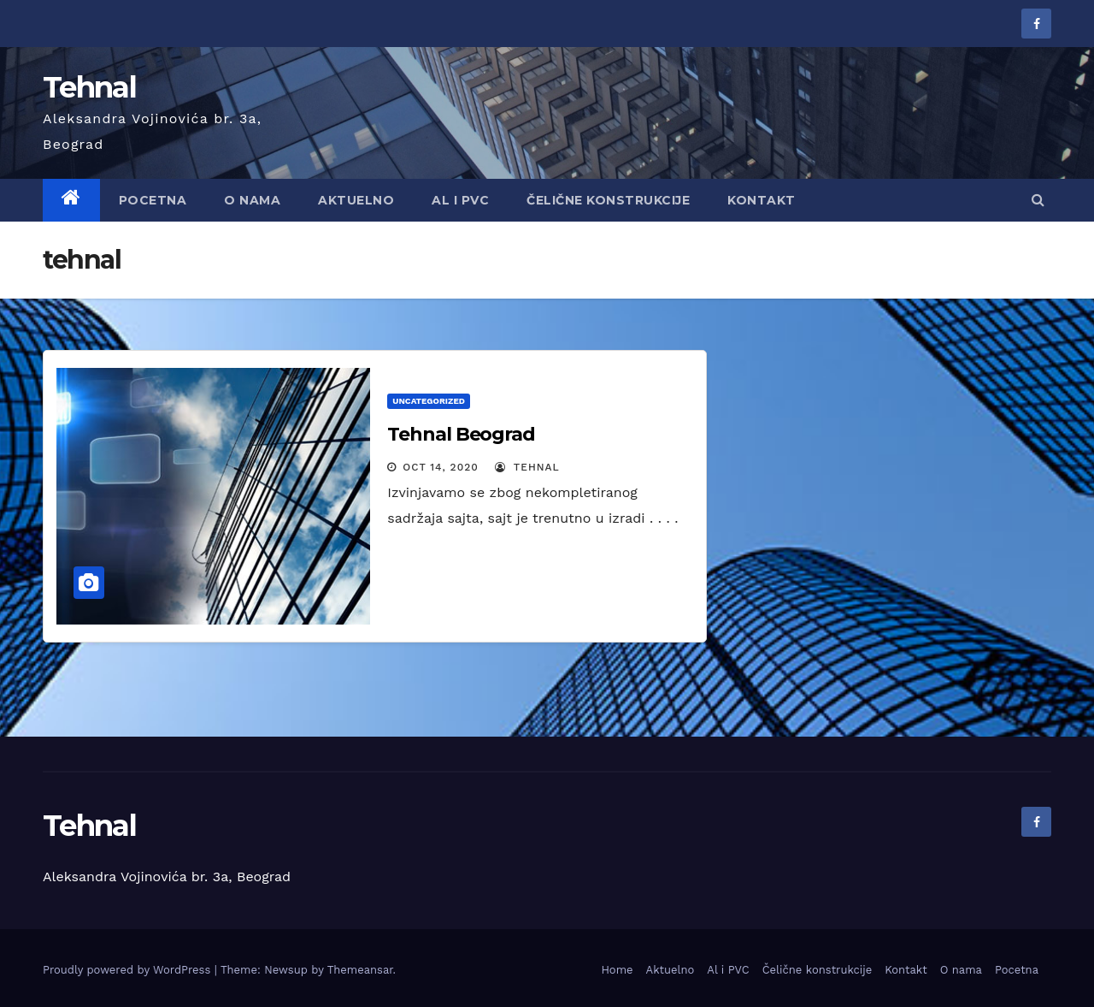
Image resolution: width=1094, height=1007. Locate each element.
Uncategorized (428, 401)
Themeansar (360, 969)
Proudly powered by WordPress (129, 969)
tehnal (527, 467)
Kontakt (761, 200)
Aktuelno (356, 200)
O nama (252, 200)
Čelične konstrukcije (608, 200)
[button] (1038, 200)
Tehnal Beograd (461, 434)
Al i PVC (728, 969)
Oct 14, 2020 (441, 467)
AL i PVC (460, 200)
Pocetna (153, 200)
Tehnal (89, 87)
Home (616, 969)
